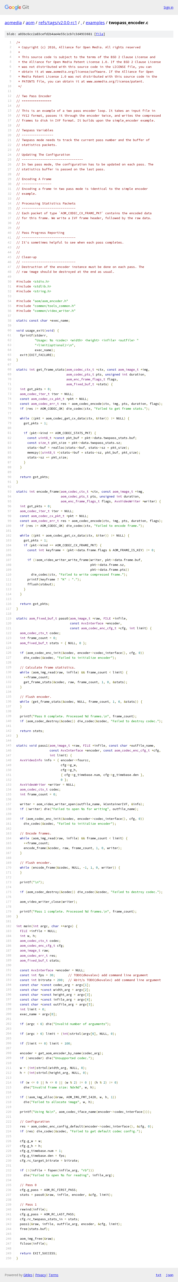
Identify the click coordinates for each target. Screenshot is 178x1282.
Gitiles (27, 1275)
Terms (53, 1275)
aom (30, 22)
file (99, 34)
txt (158, 1275)
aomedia (13, 22)
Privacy (40, 1275)
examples (95, 22)
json (169, 1275)
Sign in (168, 7)
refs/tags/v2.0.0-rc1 (57, 22)
